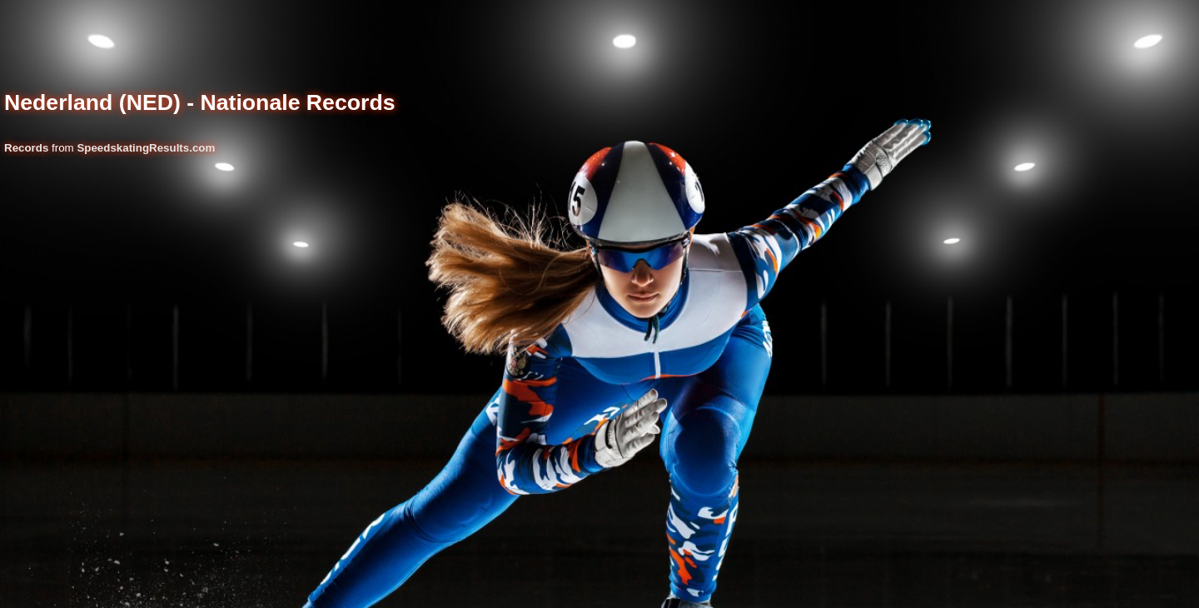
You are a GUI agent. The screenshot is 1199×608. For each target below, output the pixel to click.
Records (26, 148)
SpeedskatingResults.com (146, 148)
